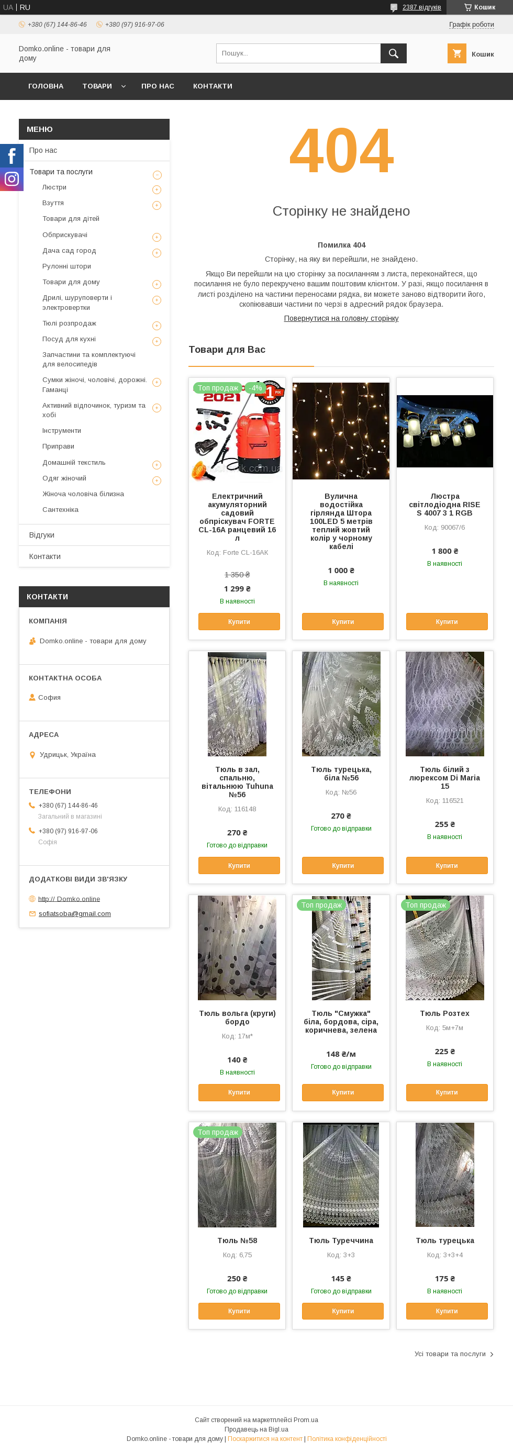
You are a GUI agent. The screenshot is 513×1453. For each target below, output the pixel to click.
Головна (45, 86)
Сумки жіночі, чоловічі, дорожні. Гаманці (94, 384)
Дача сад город (69, 250)
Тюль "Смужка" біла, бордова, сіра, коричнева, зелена (341, 1021)
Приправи (58, 446)
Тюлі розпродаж (69, 323)
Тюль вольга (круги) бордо (237, 1017)
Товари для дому (71, 282)
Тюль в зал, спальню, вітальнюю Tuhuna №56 (237, 782)
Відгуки (41, 535)
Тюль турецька (445, 1240)
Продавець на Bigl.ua (256, 1429)
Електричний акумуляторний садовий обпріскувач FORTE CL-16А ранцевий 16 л (237, 517)
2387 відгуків (422, 7)
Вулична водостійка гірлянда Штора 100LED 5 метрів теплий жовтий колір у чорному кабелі (341, 521)
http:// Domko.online (69, 898)
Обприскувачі (64, 235)
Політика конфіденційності (347, 1439)
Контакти (212, 86)
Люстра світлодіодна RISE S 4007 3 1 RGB (445, 504)
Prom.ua (306, 1420)
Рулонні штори (66, 266)
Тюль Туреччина (341, 1240)
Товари (97, 86)
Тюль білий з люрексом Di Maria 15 (444, 777)
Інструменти (61, 430)
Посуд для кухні (69, 339)
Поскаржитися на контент (265, 1439)
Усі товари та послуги (450, 1354)
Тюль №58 (237, 1240)
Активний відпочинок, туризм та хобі (94, 410)
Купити (239, 621)
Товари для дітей (70, 218)
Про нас (157, 86)
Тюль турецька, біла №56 (341, 773)
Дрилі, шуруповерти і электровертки (77, 302)
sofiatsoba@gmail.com (75, 914)
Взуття (53, 203)
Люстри (54, 187)
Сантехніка (60, 509)
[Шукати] (394, 53)
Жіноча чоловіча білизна (83, 494)
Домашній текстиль (74, 462)
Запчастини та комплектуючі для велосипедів (89, 359)
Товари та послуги (61, 171)
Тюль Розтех (445, 1013)
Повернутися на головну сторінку (341, 318)
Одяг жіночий (64, 478)
